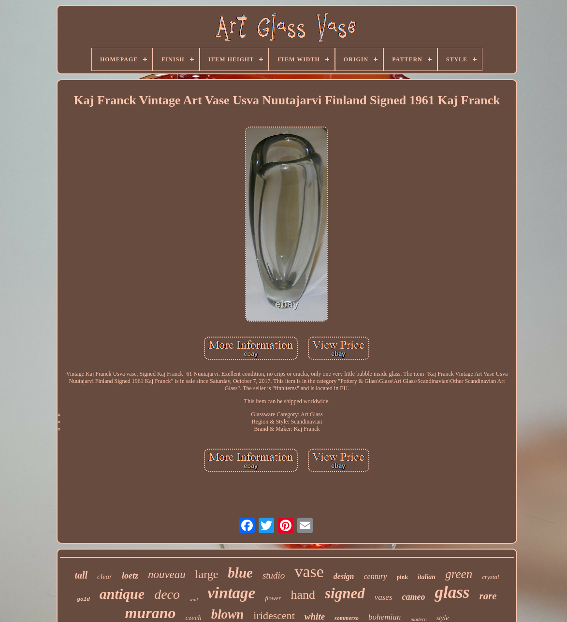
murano (150, 613)
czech (193, 618)
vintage (231, 593)
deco (167, 594)
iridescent (274, 615)
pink (401, 577)
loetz (130, 575)
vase (308, 571)
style (442, 618)
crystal (490, 576)
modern (418, 619)
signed (345, 593)
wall (193, 599)
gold (83, 599)
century (375, 576)
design (344, 576)
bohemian (384, 617)
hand (303, 595)
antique (122, 594)
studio (273, 575)
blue (240, 572)
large (206, 574)
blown (227, 614)
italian (427, 576)
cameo (413, 597)
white (315, 616)
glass (452, 592)
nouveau (167, 574)
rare (487, 596)
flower (273, 598)
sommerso (346, 618)
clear (104, 576)
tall (80, 575)
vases (384, 597)
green (458, 573)
